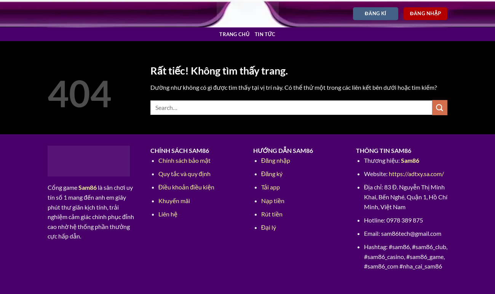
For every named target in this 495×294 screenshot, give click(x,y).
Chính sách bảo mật (184, 160)
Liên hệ (167, 214)
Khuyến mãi (174, 200)
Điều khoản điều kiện (186, 187)
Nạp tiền (272, 200)
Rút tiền (272, 214)
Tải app (270, 187)
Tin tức (265, 34)
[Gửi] (439, 107)
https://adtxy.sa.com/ (416, 173)
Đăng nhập (275, 160)
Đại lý (268, 227)
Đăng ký (272, 173)
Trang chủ (234, 34)
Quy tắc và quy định (184, 173)
